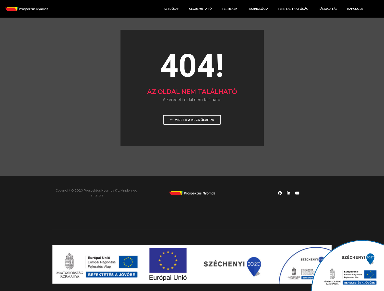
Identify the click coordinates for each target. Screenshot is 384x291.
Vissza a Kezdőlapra (192, 120)
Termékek (229, 9)
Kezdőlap (171, 9)
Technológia (257, 9)
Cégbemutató (200, 9)
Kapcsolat (356, 9)
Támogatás (327, 9)
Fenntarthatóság (293, 9)
